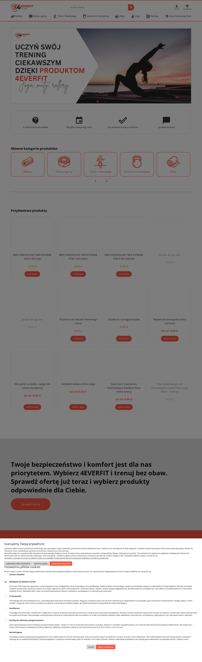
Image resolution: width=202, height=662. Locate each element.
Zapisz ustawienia (105, 647)
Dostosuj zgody (40, 563)
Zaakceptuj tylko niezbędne (18, 563)
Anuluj (91, 647)
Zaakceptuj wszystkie (61, 563)
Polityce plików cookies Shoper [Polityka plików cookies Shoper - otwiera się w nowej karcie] (111, 627)
